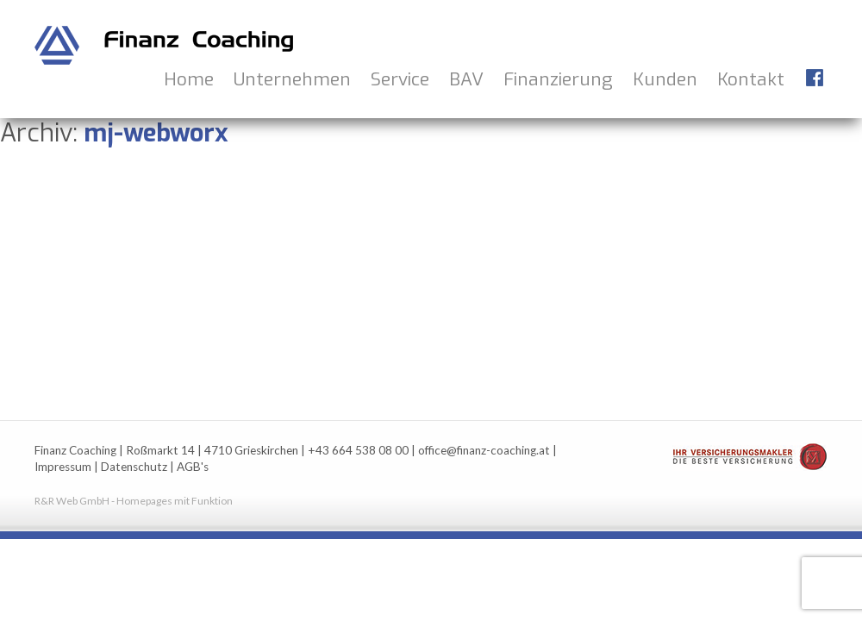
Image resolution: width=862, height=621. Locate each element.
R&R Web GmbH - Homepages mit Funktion (133, 500)
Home (189, 79)
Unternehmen (292, 79)
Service (400, 79)
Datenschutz (134, 467)
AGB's (193, 467)
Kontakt (750, 79)
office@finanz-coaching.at (484, 450)
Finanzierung (558, 79)
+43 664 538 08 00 (358, 450)
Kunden (665, 79)
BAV (466, 79)
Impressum (62, 467)
